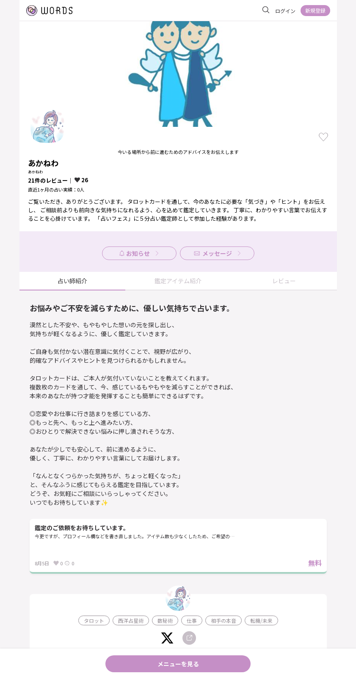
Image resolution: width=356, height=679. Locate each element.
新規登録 (315, 10)
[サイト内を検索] (266, 10)
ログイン (285, 10)
